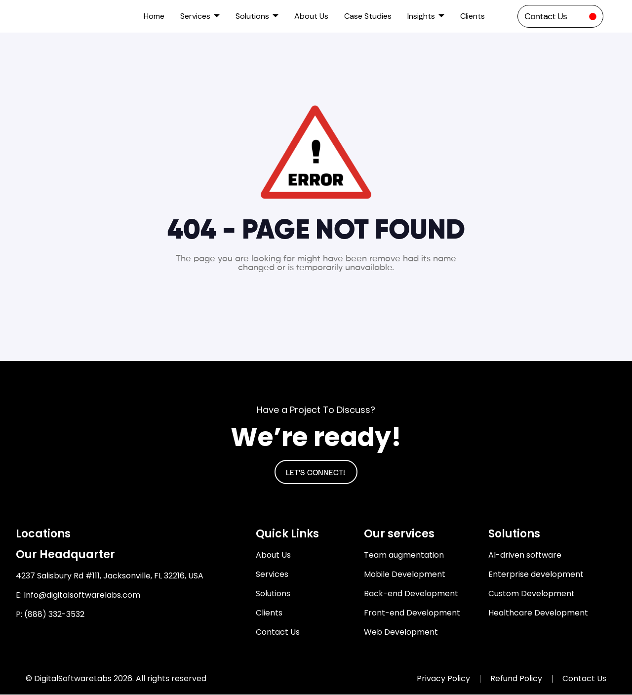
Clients (472, 16)
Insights (425, 16)
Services (200, 16)
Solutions (257, 16)
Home (154, 16)
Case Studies (368, 16)
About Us (311, 16)
